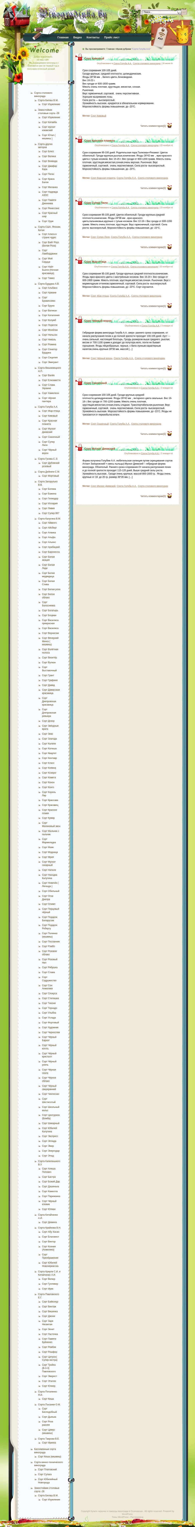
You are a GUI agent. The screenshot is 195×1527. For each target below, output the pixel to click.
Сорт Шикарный (50, 1123)
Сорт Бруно (48, 305)
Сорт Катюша (49, 748)
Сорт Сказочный (51, 437)
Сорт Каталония (51, 315)
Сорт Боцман (49, 615)
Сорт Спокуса (49, 993)
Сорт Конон (48, 782)
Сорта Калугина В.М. (49, 518)
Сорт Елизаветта (51, 380)
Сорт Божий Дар (51, 1181)
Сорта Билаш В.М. (48, 100)
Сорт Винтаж (49, 1306)
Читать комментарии (153, 126)
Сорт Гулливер (50, 1284)
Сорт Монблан (50, 330)
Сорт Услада (49, 1017)
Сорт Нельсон (49, 334)
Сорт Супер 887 (50, 513)
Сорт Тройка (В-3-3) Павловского (49, 1368)
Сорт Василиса (50, 628)
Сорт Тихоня (49, 1003)
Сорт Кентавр (49, 758)
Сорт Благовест (50, 1236)
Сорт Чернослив (51, 1032)
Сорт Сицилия (50, 357)
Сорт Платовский (47, 1469)
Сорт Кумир (48, 818)
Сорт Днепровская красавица (49, 701)
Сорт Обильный (50, 891)
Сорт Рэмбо (48, 946)
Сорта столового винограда (146, 63)
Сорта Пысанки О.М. (49, 1404)
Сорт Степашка (50, 998)
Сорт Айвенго (49, 522)
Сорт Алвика (49, 532)
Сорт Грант (48, 675)
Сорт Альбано (49, 288)
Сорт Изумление (51, 104)
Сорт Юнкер (48, 1386)
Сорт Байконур (50, 1301)
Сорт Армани (49, 292)
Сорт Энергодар (51, 1151)
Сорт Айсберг (49, 527)
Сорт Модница (50, 852)
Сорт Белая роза (51, 589)
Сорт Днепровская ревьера (49, 712)
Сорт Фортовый (50, 476)
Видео (77, 37)
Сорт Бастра (49, 1177)
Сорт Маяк (48, 847)
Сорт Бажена (49, 493)
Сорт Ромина (49, 344)
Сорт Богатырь (50, 610)
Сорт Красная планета (99, 140)
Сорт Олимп (48, 904)
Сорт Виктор (48, 1241)
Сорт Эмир (48, 1146)
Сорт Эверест (49, 1376)
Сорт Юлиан (48, 1209)
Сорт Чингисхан (50, 1094)
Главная (63, 37)
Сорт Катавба (49, 122)
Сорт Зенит (48, 1329)
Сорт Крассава (50, 800)
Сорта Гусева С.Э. (48, 458)
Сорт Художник (50, 1027)
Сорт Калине (49, 743)
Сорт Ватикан (49, 310)
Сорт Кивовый (49, 415)
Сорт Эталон (49, 1381)
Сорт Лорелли (49, 325)
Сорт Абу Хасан (50, 1231)
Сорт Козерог (49, 772)
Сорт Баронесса (51, 552)
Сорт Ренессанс (50, 208)
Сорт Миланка (50, 187)
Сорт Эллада (49, 1141)
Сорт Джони (48, 1316)
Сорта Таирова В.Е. (49, 1438)
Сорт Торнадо (49, 1008)
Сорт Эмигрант (50, 362)
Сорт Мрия (48, 857)
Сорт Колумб (49, 320)
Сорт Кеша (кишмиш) (49, 1456)
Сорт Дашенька (50, 1186)
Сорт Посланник (51, 941)
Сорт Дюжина (49, 1222)
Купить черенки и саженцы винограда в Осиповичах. (117, 1511)
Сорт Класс (48, 763)
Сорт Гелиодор (50, 498)
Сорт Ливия (48, 508)
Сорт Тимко (48, 278)
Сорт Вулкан (49, 662)
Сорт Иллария (50, 503)
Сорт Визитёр (49, 657)
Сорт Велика (49, 156)
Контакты (93, 37)
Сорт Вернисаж (50, 633)
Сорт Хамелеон (50, 393)
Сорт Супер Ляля (96, 202)
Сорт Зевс (47, 733)
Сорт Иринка (49, 1442)
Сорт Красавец (50, 805)
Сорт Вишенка (50, 1311)
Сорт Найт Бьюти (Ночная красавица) (50, 270)
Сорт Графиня (49, 680)
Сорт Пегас (48, 174)
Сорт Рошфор (49, 1352)
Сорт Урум (47, 221)
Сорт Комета (49, 777)
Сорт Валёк (48, 375)
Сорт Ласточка (50, 1334)
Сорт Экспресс (50, 1136)
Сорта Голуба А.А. (48, 406)
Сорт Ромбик (49, 1347)
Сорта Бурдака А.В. (48, 283)
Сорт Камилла (50, 1191)
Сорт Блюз (48, 151)
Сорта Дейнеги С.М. (49, 471)
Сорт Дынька (49, 1417)
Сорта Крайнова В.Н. (49, 1227)
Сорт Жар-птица (51, 411)
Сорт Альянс (49, 542)
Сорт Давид (48, 685)
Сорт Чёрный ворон (98, 320)
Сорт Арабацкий (51, 547)
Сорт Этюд (48, 1155)
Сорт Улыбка (49, 1012)
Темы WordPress (120, 1517)
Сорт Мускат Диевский (99, 448)
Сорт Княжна (49, 768)
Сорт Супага (45, 1474)
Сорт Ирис (48, 1288)
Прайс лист (112, 37)
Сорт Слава (48, 972)
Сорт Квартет (49, 753)
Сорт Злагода (49, 738)
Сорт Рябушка (49, 967)
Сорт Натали (49, 870)
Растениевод (136, 1517)
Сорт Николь (49, 339)
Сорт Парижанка (51, 1196)
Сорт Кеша (48, 1399)
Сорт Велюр (48, 1279)
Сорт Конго (48, 787)
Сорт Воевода (49, 161)
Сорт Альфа (48, 537)
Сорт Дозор (48, 721)
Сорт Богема (49, 489)
